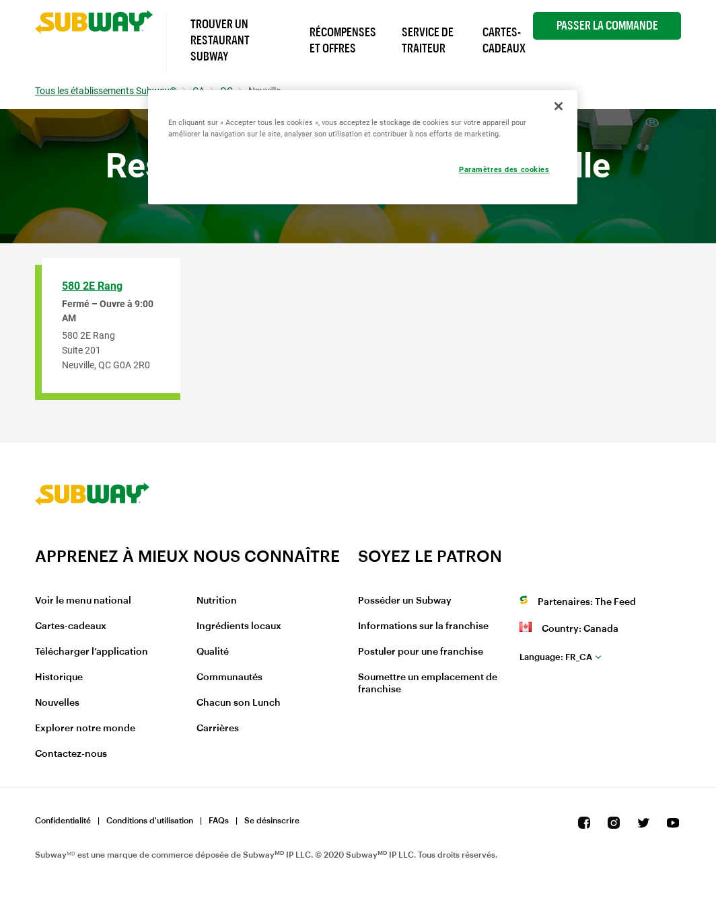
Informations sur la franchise (423, 626)
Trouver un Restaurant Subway (220, 40)
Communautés (229, 677)
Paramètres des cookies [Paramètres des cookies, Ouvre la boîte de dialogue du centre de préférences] (504, 169)
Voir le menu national (83, 601)
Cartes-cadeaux (70, 626)
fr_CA (556, 657)
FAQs (219, 821)
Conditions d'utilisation (149, 821)
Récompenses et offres (343, 40)
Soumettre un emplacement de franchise (427, 683)
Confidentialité (63, 821)
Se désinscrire (271, 821)
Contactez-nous (71, 754)
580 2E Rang (92, 286)
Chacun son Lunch (238, 703)
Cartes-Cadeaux (504, 40)
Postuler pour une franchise (420, 652)
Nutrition (216, 601)
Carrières (217, 728)
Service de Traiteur (428, 40)
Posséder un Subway (405, 601)
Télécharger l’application (91, 652)
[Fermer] (558, 106)
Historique (59, 677)
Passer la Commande (607, 25)
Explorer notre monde (85, 728)
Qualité (212, 652)
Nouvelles (57, 703)
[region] (362, 147)
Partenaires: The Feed (587, 602)
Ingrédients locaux (238, 626)
